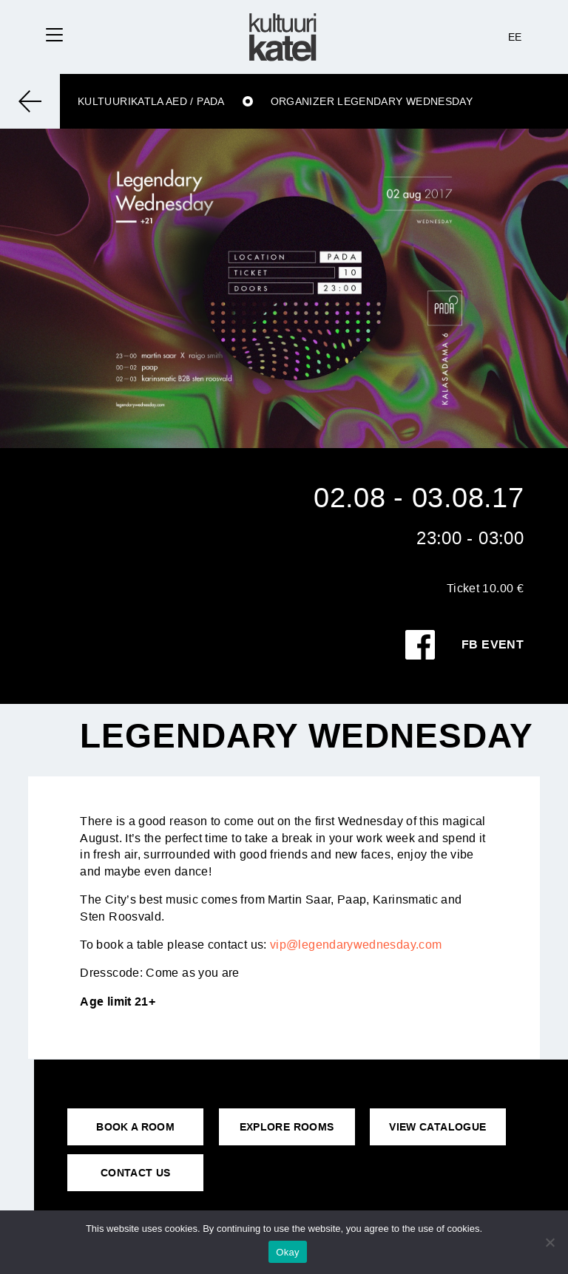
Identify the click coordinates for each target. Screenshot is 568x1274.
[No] (549, 1242)
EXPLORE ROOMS (287, 1127)
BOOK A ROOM (135, 1127)
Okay (287, 1252)
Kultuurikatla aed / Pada (151, 101)
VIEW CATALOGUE (437, 1127)
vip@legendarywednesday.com (356, 944)
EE (515, 37)
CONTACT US (136, 1173)
